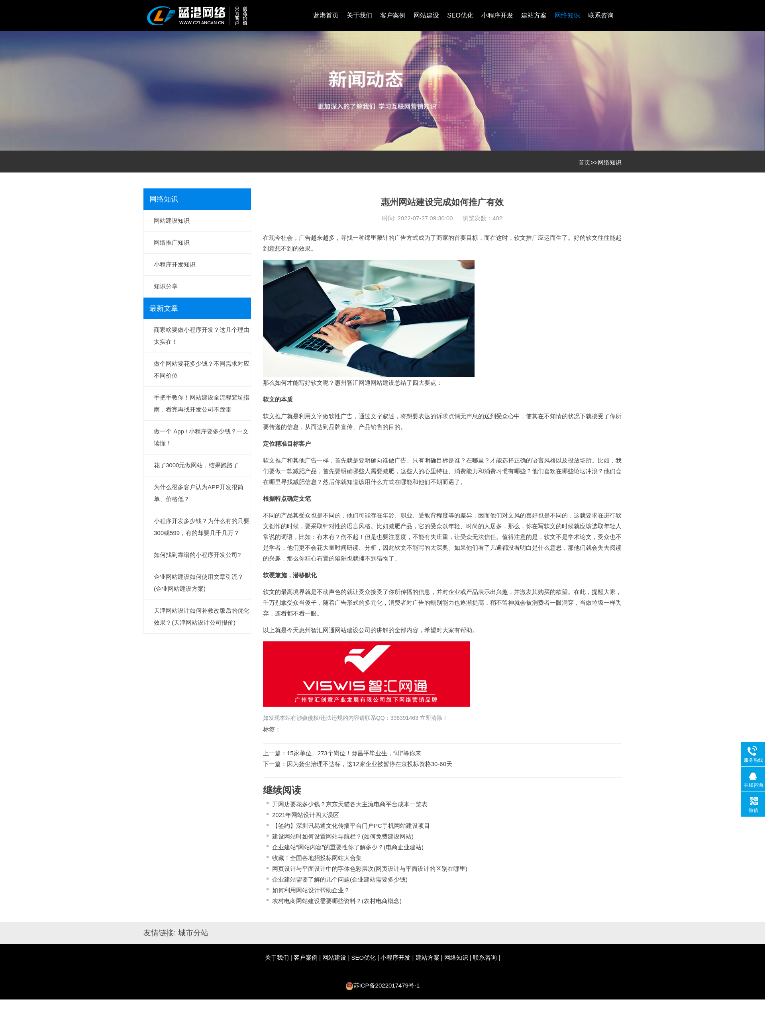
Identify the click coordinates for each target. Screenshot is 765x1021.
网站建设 (426, 15)
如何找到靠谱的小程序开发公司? (197, 554)
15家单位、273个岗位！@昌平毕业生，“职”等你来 (354, 753)
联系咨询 (601, 15)
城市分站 (193, 933)
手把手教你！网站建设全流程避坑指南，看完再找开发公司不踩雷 (201, 403)
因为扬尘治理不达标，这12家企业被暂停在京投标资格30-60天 (369, 763)
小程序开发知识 (175, 264)
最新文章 (163, 308)
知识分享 (166, 286)
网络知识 (567, 15)
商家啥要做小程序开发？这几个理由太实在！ (201, 335)
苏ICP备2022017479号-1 (386, 985)
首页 (584, 162)
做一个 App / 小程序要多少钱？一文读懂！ (201, 437)
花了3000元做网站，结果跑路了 (196, 465)
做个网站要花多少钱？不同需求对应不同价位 (201, 369)
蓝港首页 (326, 15)
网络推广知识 (172, 242)
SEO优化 (460, 15)
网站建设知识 (172, 220)
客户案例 (393, 15)
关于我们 (359, 15)
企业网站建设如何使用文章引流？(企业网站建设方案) (198, 582)
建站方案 (534, 15)
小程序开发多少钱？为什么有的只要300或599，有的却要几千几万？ (201, 526)
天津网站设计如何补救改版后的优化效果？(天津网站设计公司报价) (201, 616)
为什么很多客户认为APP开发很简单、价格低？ (198, 493)
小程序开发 (497, 15)
